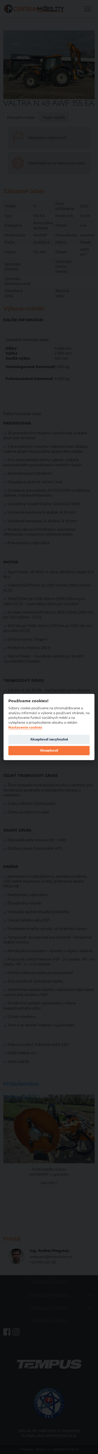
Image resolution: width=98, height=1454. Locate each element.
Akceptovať (49, 750)
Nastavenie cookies (25, 727)
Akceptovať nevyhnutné (49, 739)
